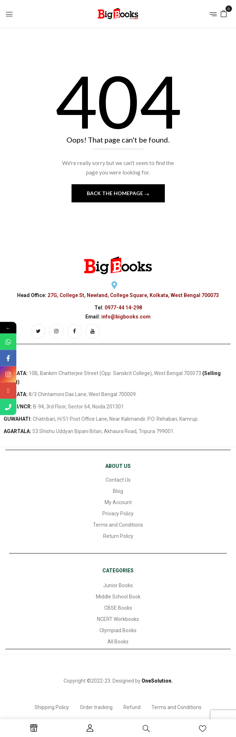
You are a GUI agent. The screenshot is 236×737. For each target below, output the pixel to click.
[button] (223, 13)
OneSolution (156, 681)
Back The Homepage (115, 193)
